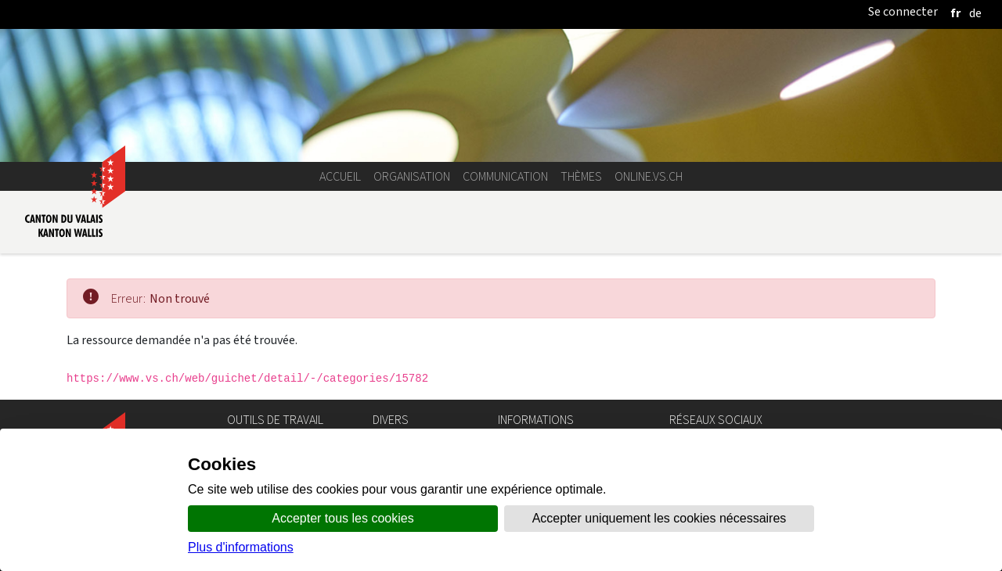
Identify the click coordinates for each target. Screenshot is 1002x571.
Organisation (411, 176)
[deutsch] (975, 13)
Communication (505, 176)
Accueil (340, 176)
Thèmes (581, 176)
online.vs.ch (649, 176)
